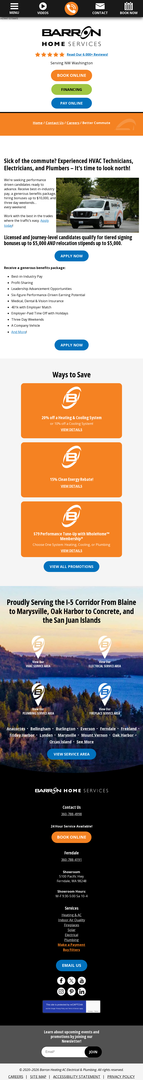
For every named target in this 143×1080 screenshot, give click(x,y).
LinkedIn (82, 983)
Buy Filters (71, 941)
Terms (96, 1002)
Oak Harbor (123, 732)
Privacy (90, 1002)
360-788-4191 (71, 855)
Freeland (129, 726)
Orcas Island (60, 738)
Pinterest (71, 983)
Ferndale (108, 726)
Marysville (67, 732)
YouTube (82, 972)
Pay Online (71, 103)
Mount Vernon (94, 732)
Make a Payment (71, 937)
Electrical (71, 928)
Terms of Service (73, 1000)
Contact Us (55, 122)
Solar (72, 923)
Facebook (61, 972)
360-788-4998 (71, 8)
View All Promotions (71, 564)
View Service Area (71, 750)
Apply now (72, 255)
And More (18, 330)
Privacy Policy (60, 1000)
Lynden (46, 732)
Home (38, 122)
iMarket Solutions (51, 1074)
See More (85, 738)
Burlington (65, 726)
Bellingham (40, 726)
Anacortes (16, 726)
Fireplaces (71, 919)
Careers (73, 122)
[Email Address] (71, 1043)
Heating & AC (72, 910)
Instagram (61, 983)
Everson (87, 726)
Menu (14, 12)
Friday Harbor (22, 732)
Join (93, 1043)
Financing (71, 89)
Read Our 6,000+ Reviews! (87, 54)
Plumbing (71, 932)
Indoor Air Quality (71, 914)
